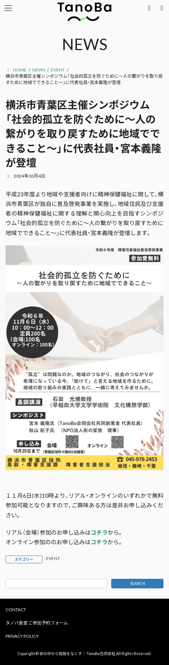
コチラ (99, 532)
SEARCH (137, 583)
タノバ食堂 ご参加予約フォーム (37, 623)
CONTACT (16, 609)
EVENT (53, 558)
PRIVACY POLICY (22, 636)
